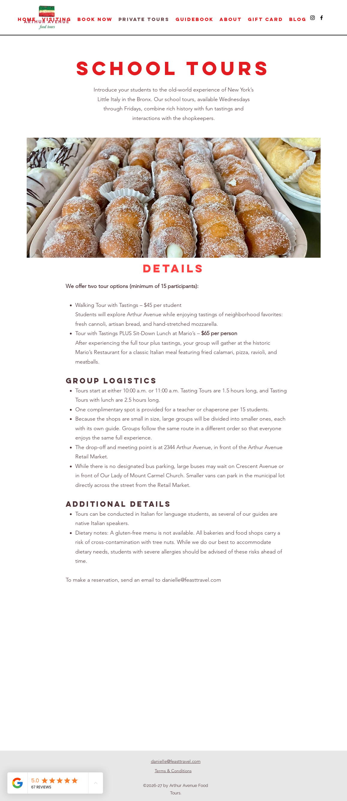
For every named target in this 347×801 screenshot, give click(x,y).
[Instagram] (313, 18)
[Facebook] (322, 18)
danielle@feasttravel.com (191, 580)
